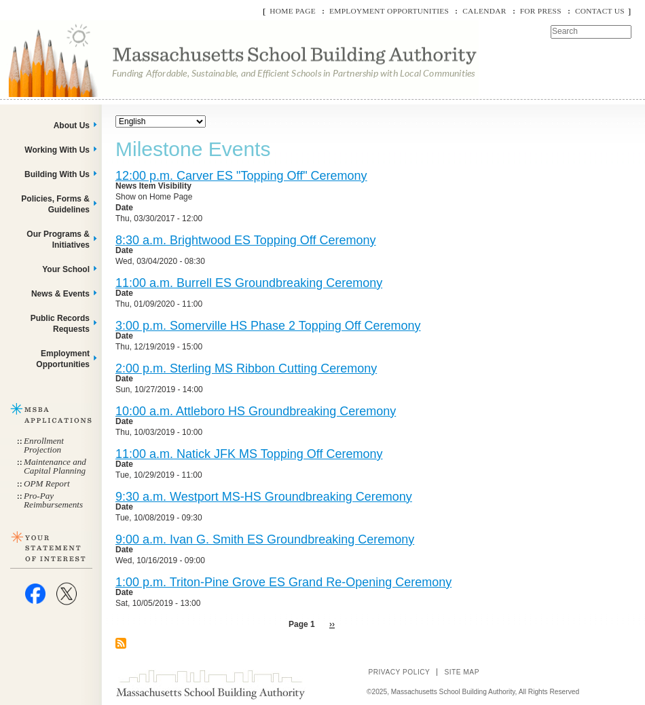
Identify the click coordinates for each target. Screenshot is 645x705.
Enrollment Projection (44, 445)
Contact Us (600, 11)
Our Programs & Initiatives (58, 239)
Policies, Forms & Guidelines (55, 204)
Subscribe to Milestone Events (120, 643)
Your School (66, 269)
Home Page (293, 11)
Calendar (484, 11)
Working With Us (57, 150)
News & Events (60, 294)
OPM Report (47, 483)
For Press (540, 11)
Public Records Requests (60, 323)
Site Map (461, 672)
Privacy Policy (399, 672)
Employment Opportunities (389, 11)
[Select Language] (160, 121)
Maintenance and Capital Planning (55, 466)
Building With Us (57, 174)
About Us (72, 125)
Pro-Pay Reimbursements (53, 500)
